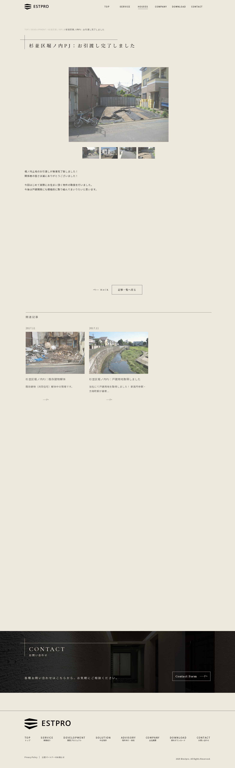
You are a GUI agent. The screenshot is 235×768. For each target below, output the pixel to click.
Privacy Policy (31, 757)
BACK (104, 289)
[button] (91, 153)
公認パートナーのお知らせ (53, 757)
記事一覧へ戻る (127, 289)
